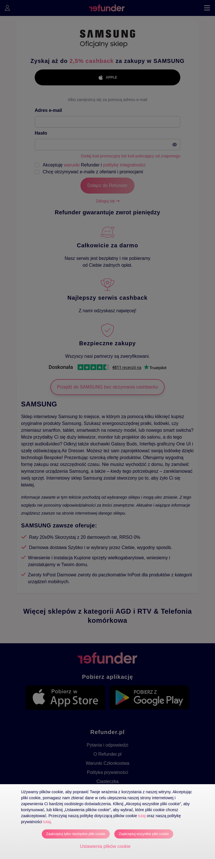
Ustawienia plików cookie (105, 846)
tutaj (142, 815)
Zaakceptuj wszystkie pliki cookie (144, 834)
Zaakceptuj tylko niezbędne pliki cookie (75, 834)
